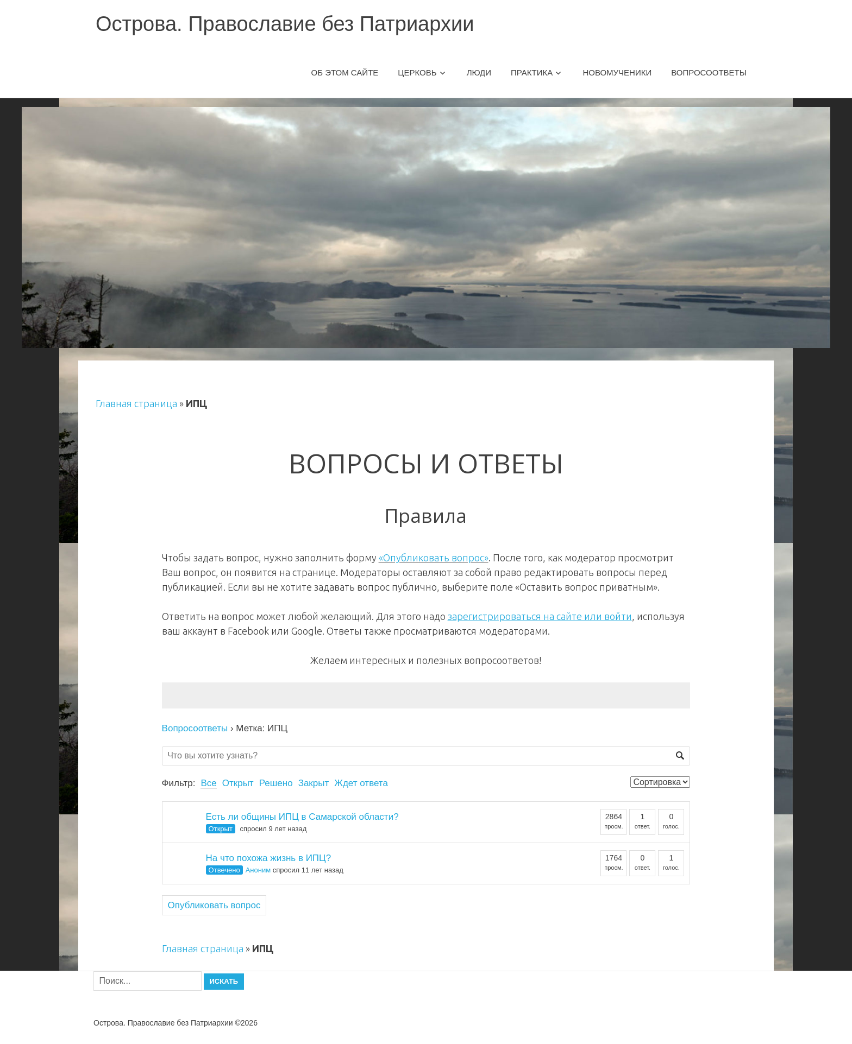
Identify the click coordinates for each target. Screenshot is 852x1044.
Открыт (238, 783)
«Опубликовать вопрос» (433, 557)
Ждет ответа (361, 783)
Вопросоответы (709, 72)
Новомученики (616, 72)
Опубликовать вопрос (214, 905)
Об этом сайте (345, 72)
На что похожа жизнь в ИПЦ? (268, 858)
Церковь (417, 72)
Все (208, 783)
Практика (532, 72)
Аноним (258, 870)
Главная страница (136, 403)
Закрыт (313, 783)
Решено (276, 783)
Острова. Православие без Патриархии (285, 23)
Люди (479, 72)
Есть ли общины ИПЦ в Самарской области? (302, 817)
